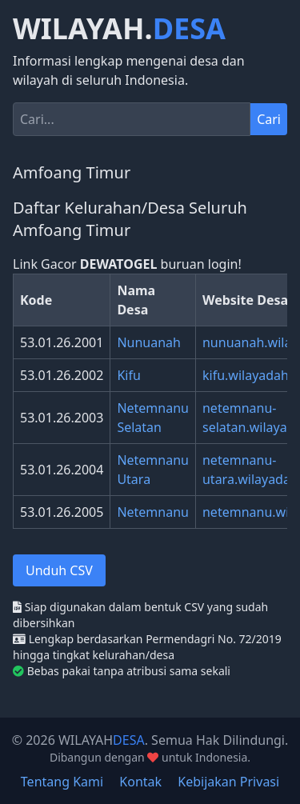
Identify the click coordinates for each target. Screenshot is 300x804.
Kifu (128, 375)
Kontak (140, 781)
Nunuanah (149, 342)
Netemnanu (153, 512)
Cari (269, 119)
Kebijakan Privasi (228, 781)
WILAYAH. (119, 29)
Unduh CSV (59, 570)
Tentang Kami (62, 781)
